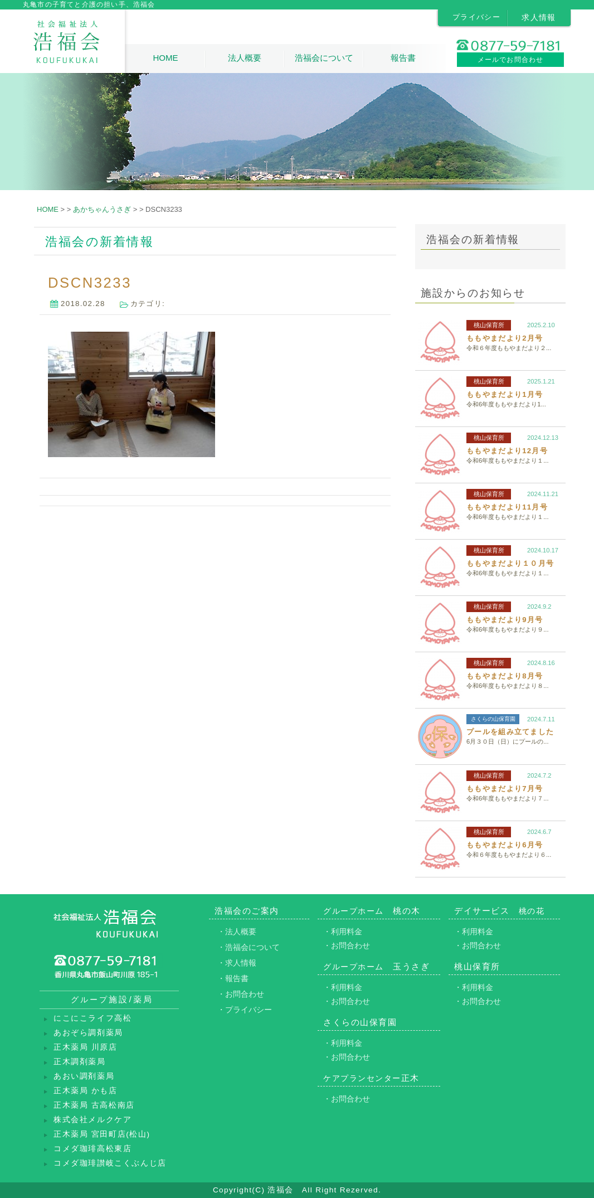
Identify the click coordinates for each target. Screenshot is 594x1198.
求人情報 (539, 17)
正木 (371, 1078)
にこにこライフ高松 (92, 1018)
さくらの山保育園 (493, 719)
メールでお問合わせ (511, 60)
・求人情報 (236, 962)
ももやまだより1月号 (504, 394)
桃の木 (372, 910)
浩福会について (324, 57)
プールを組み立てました (510, 731)
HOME (165, 57)
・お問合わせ (240, 994)
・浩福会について (248, 947)
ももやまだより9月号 (504, 619)
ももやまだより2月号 (504, 338)
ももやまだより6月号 (504, 845)
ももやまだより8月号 (504, 676)
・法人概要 (236, 931)
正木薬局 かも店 (85, 1091)
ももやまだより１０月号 (510, 563)
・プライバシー (244, 1009)
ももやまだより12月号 (507, 451)
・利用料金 (342, 931)
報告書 (403, 57)
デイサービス (499, 910)
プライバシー (476, 17)
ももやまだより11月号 (507, 507)
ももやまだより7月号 (504, 788)
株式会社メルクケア (92, 1119)
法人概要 (244, 57)
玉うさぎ (376, 966)
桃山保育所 (489, 325)
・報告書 (233, 978)
